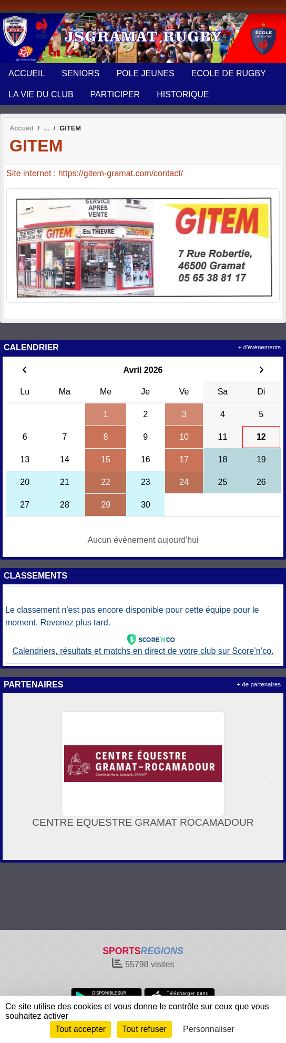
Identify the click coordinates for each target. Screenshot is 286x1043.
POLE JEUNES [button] (145, 73)
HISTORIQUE (183, 94)
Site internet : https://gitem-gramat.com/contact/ (94, 173)
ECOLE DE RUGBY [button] (228, 73)
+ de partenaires (259, 684)
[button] (19, 776)
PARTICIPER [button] (115, 94)
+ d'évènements (259, 347)
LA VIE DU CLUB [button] (41, 94)
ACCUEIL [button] (26, 73)
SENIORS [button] (80, 73)
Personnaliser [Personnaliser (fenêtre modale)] (208, 1029)
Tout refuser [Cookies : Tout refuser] (144, 1029)
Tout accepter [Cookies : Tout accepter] (80, 1029)
